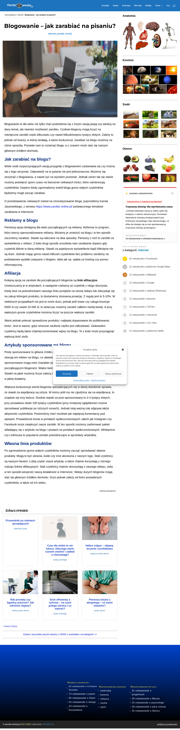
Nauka (115, 6)
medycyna (93, 553)
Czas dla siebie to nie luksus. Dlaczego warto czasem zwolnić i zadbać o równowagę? (60, 550)
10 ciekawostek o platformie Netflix (146, 331)
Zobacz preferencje (113, 374)
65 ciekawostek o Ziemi (82, 698)
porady (60, 33)
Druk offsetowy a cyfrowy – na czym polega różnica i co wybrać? (60, 604)
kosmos (104, 695)
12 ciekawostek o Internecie (143, 315)
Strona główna (10, 15)
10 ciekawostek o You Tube (143, 323)
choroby (14, 610)
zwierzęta (105, 690)
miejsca (104, 699)
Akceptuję (66, 374)
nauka (103, 703)
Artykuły (105, 6)
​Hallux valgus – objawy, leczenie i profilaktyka (100, 547)
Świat (157, 6)
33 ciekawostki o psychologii (148, 702)
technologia (63, 614)
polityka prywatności (167, 724)
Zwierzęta (126, 6)
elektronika (17, 529)
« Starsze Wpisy (10, 626)
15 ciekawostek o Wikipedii (142, 275)
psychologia (63, 560)
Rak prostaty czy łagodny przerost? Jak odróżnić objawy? (20, 602)
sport (103, 707)
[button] (122, 349)
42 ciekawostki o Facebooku (143, 258)
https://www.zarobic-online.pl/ (54, 206)
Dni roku (138, 6)
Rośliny (148, 6)
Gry (168, 6)
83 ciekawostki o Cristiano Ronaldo (83, 688)
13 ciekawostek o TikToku (142, 307)
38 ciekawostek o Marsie (146, 698)
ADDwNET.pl (48, 724)
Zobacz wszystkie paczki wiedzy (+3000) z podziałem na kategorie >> (60, 634)
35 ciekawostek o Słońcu (146, 711)
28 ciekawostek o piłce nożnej (149, 707)
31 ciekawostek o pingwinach (141, 692)
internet (20, 15)
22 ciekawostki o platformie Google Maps (149, 266)
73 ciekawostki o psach (82, 694)
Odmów (90, 374)
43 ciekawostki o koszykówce (78, 708)
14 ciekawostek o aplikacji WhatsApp (147, 291)
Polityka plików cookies (81, 380)
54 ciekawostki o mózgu (82, 702)
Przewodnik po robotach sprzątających (20, 522)
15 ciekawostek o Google (141, 283)
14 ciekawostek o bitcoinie (142, 299)
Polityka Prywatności (98, 380)
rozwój (68, 33)
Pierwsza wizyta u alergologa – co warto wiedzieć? (100, 602)
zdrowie (106, 553)
